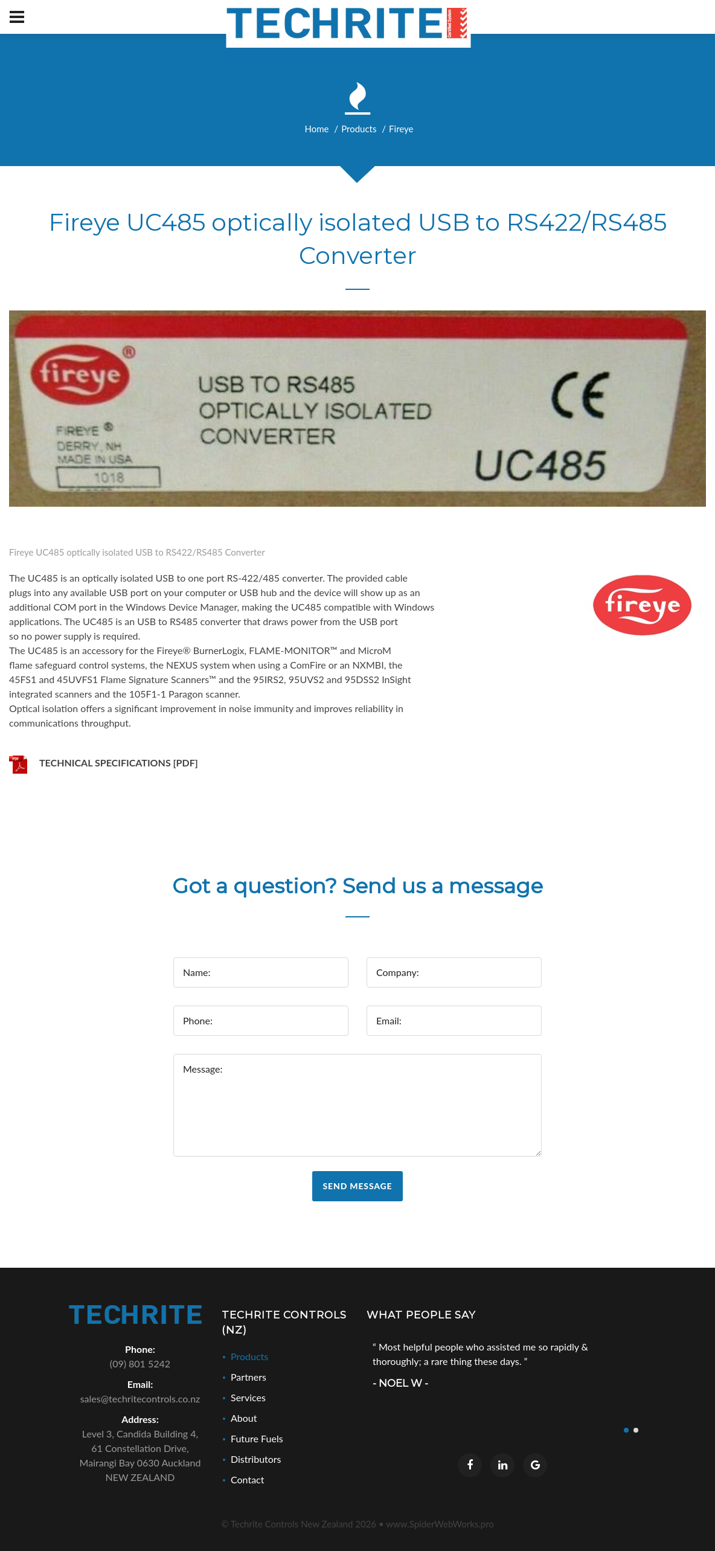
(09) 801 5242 (140, 1363)
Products (358, 128)
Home (317, 128)
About (244, 1418)
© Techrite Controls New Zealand (298, 1523)
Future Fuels (257, 1438)
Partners (248, 1376)
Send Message (358, 1186)
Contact (247, 1479)
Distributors (256, 1459)
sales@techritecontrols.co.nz (140, 1398)
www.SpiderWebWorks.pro (440, 1523)
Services (248, 1397)
